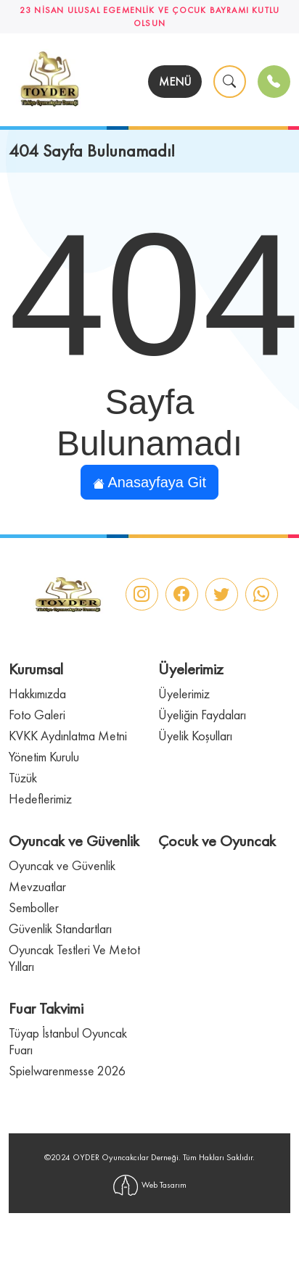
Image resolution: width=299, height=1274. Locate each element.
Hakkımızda (37, 693)
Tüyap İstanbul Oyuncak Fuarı (68, 1041)
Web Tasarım (150, 1185)
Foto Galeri (37, 714)
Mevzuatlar (37, 886)
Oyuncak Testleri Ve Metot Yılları (74, 958)
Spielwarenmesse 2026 (67, 1070)
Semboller (34, 907)
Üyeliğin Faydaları (202, 714)
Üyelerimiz (184, 693)
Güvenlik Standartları (60, 928)
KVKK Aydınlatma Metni (68, 735)
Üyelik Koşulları (195, 735)
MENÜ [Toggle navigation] (175, 81)
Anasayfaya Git (149, 482)
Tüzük (23, 777)
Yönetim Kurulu (44, 756)
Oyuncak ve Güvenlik (62, 865)
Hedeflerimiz (40, 798)
